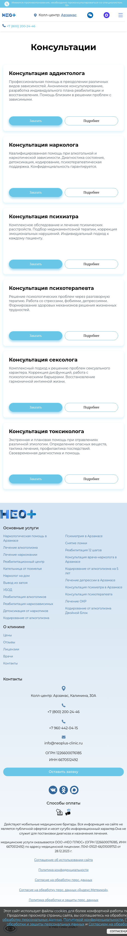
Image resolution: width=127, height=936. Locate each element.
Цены (7, 635)
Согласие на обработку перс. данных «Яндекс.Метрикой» (63, 890)
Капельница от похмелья (22, 569)
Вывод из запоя (15, 583)
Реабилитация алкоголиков (24, 597)
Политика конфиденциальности (64, 870)
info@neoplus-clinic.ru (63, 743)
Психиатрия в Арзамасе (84, 536)
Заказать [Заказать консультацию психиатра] (36, 121)
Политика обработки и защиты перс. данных (63, 900)
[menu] (120, 15)
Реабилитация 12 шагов (83, 550)
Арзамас (69, 15)
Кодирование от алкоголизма (26, 618)
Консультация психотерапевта (89, 594)
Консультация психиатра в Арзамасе (94, 587)
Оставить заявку (63, 772)
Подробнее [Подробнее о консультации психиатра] (91, 121)
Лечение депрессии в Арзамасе (90, 580)
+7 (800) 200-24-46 (18, 26)
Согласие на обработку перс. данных (63, 880)
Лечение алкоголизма (20, 548)
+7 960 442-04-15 (63, 728)
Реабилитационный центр (23, 562)
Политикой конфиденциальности (93, 920)
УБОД (7, 590)
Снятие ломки (76, 543)
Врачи (8, 656)
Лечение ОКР (75, 601)
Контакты (10, 663)
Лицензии (11, 649)
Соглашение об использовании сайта (63, 860)
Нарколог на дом (16, 576)
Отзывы (9, 642)
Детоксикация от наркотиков (25, 611)
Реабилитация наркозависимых (28, 604)
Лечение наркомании (20, 555)
